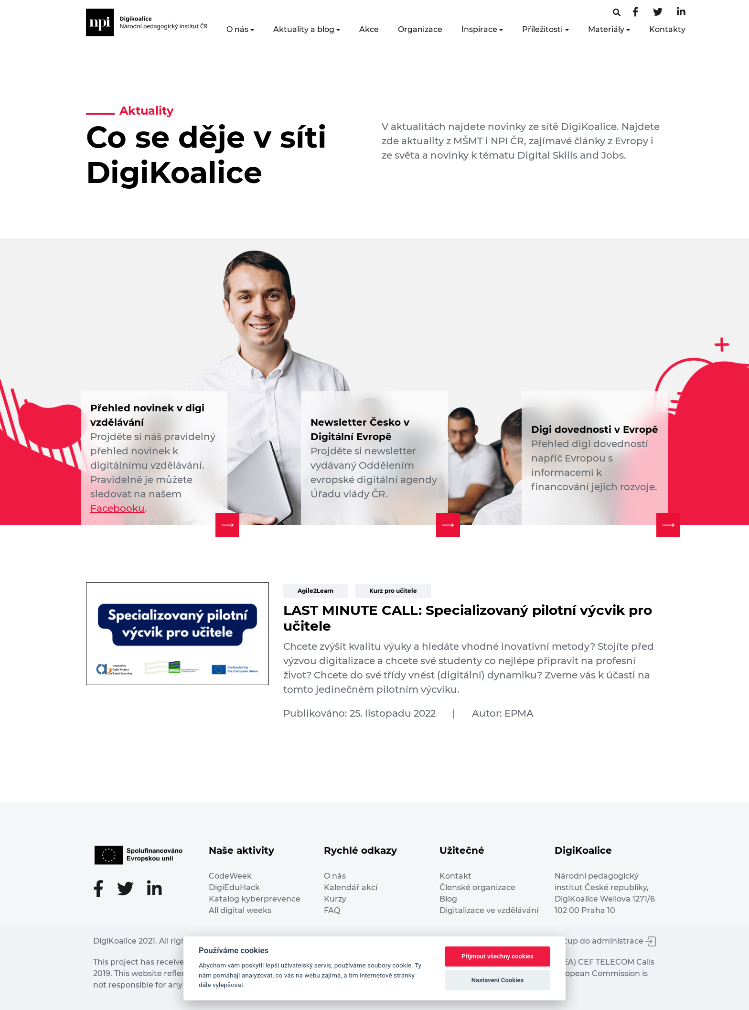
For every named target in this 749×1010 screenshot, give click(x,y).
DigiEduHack (234, 887)
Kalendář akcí (350, 887)
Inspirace (479, 29)
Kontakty (667, 29)
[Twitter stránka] (658, 12)
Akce (369, 29)
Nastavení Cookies (497, 980)
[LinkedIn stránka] (681, 12)
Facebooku (117, 508)
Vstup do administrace (606, 941)
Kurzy (335, 898)
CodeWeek (230, 876)
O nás (237, 29)
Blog (448, 898)
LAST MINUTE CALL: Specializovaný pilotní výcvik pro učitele (467, 618)
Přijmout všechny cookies (497, 956)
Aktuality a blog (303, 29)
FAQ (332, 910)
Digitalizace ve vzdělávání (488, 910)
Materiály (606, 29)
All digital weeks (240, 910)
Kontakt (455, 876)
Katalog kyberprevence (254, 898)
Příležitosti (542, 29)
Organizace (420, 29)
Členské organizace (477, 887)
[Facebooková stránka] (617, 12)
